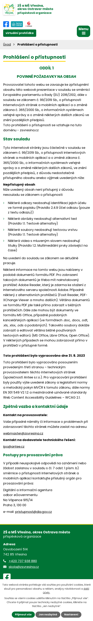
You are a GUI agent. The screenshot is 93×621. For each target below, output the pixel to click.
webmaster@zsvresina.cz (23, 433)
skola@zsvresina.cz (24, 567)
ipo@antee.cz (13, 446)
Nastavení (71, 614)
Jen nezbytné (48, 614)
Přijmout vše (23, 614)
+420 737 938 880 (23, 561)
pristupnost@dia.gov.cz (33, 512)
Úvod (7, 44)
